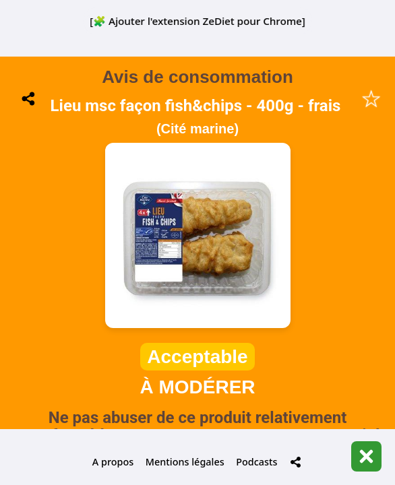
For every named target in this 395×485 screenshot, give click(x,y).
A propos (112, 461)
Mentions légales (185, 461)
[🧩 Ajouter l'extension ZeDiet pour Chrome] (197, 21)
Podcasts (256, 461)
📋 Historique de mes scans (197, 363)
